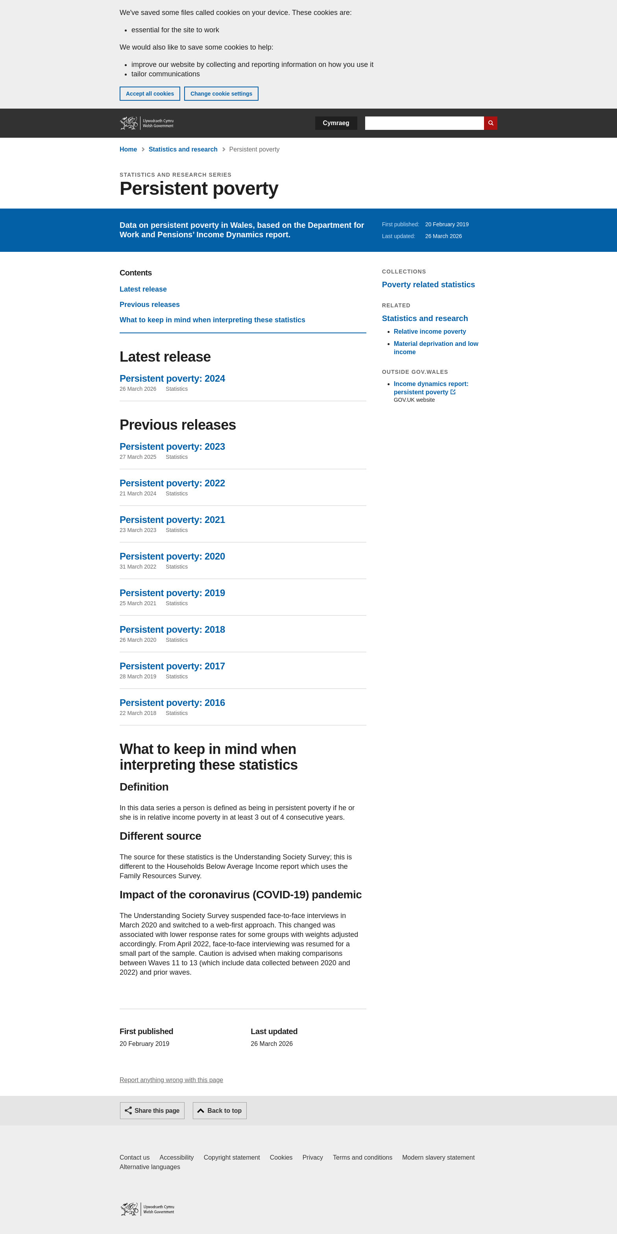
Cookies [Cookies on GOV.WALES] (281, 1157)
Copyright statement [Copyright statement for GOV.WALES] (232, 1157)
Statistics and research (183, 149)
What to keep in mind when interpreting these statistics (212, 320)
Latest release (143, 289)
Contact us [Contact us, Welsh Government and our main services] (135, 1157)
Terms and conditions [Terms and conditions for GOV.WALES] (362, 1157)
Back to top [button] (224, 1110)
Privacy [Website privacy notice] (313, 1157)
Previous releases (150, 304)
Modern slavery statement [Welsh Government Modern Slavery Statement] (438, 1157)
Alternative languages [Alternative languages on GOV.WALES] (150, 1167)
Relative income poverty (430, 331)
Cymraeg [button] (336, 123)
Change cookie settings (221, 94)
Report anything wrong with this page (171, 1080)
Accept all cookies (150, 94)
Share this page (157, 1110)
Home (128, 149)
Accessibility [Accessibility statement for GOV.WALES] (176, 1157)
